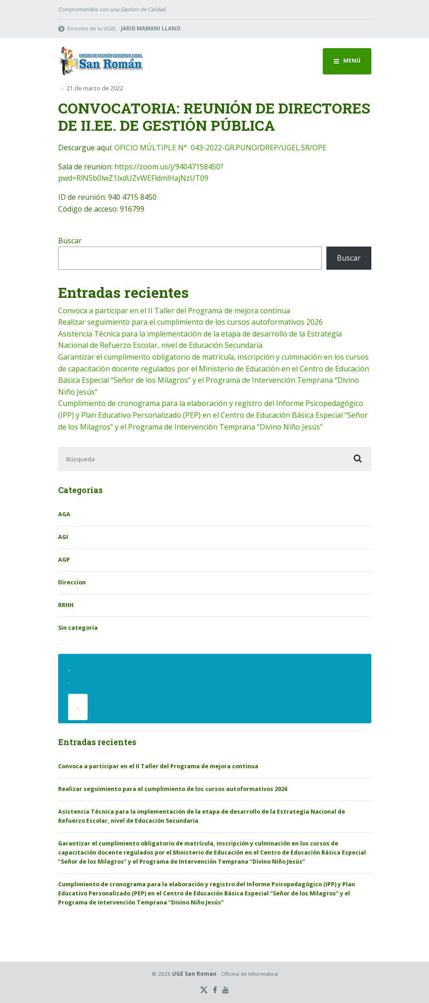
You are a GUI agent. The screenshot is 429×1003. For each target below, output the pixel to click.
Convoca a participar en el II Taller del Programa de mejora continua (174, 311)
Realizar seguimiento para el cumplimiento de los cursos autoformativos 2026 (190, 322)
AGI (63, 537)
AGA (64, 514)
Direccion (72, 582)
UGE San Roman (194, 973)
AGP (64, 559)
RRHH (66, 605)
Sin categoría (78, 628)
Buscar (70, 241)
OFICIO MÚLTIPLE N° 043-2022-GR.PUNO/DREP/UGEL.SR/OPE (220, 148)
